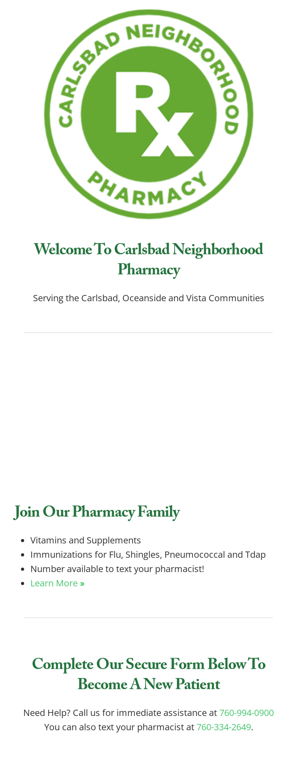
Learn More (57, 583)
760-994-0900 (246, 712)
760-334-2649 (224, 726)
